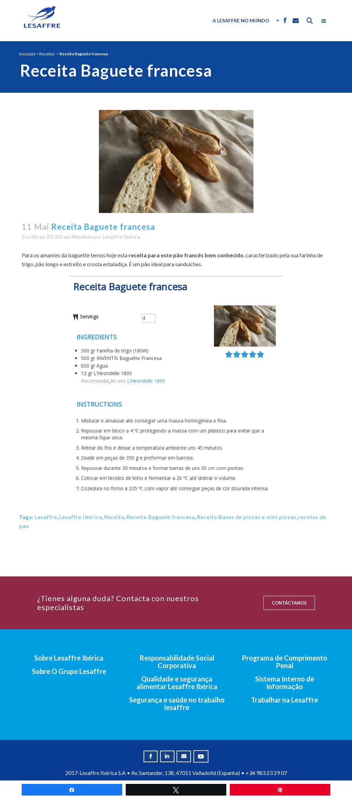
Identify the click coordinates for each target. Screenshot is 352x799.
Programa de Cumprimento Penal (284, 661)
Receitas (47, 53)
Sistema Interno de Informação (284, 682)
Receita (114, 517)
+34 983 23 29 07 (266, 772)
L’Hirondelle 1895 (146, 381)
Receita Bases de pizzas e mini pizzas (246, 517)
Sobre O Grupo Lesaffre (69, 671)
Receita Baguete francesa (160, 517)
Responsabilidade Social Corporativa (176, 661)
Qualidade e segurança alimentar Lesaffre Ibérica (176, 682)
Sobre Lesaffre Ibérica (68, 658)
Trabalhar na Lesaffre (284, 700)
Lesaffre (46, 517)
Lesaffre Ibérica (121, 236)
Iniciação (27, 53)
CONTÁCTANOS (289, 603)
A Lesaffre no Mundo (241, 20)
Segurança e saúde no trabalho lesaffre (177, 703)
